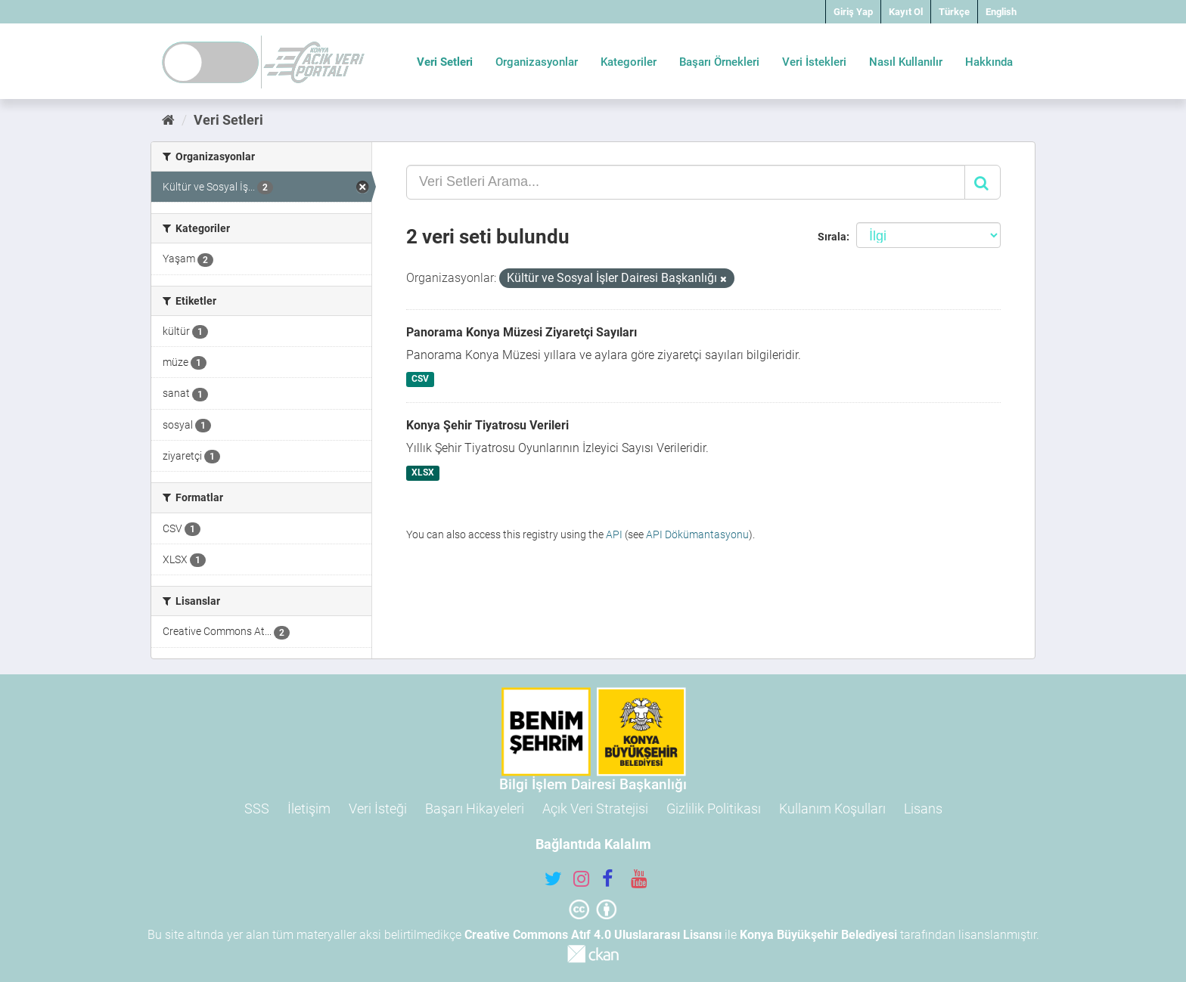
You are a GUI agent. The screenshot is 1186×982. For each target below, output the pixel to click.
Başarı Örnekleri (719, 62)
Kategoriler (629, 62)
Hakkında (989, 62)
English (1001, 11)
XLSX (422, 472)
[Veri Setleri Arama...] (685, 182)
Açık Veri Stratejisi (595, 808)
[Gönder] (982, 182)
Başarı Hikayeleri (474, 808)
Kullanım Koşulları (832, 808)
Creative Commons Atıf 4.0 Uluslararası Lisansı (593, 935)
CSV (420, 379)
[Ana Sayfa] (168, 120)
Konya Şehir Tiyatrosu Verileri (487, 425)
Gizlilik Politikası (713, 808)
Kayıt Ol (906, 11)
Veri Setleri (445, 62)
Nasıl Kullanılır (905, 62)
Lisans (923, 808)
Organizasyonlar (536, 62)
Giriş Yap (853, 11)
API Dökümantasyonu (697, 534)
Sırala (832, 237)
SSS (256, 808)
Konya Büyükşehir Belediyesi (818, 935)
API (614, 534)
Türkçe (954, 11)
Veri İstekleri (814, 62)
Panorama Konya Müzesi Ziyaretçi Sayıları (521, 332)
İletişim (309, 808)
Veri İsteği (378, 808)
